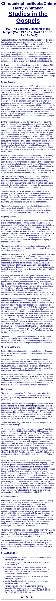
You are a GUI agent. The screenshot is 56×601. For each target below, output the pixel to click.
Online (28, 3)
